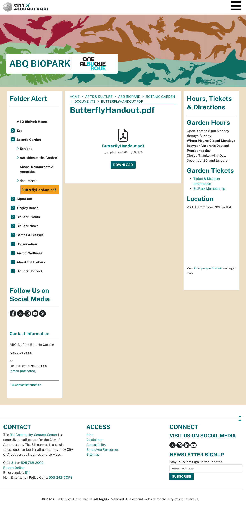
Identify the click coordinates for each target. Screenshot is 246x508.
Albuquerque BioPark (208, 268)
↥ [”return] (240, 418)
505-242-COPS (61, 477)
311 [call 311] (13, 463)
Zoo (19, 131)
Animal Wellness (29, 253)
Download (123, 165)
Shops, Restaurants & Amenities (37, 169)
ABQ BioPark (129, 97)
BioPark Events (28, 217)
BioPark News (27, 226)
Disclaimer (94, 440)
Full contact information (25, 384)
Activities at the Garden (38, 158)
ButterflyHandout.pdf (123, 146)
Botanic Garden (160, 97)
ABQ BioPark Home (32, 122)
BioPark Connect (29, 271)
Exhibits (26, 149)
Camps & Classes (29, 235)
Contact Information (29, 333)
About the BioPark (30, 262)
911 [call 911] (27, 473)
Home (75, 97)
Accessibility (96, 445)
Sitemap (92, 454)
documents (84, 101)
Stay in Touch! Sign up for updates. (196, 462)
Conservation (26, 244)
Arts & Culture (99, 97)
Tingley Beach (27, 208)
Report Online (13, 468)
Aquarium (24, 199)
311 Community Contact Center (33, 435)
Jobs (89, 435)
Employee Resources (102, 450)
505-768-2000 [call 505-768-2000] (32, 463)
